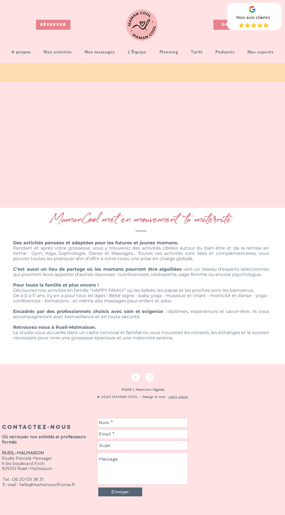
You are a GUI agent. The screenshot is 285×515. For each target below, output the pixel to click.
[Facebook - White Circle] (135, 377)
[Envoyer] (120, 491)
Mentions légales (150, 390)
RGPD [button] (126, 390)
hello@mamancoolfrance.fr (47, 484)
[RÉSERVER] (53, 25)
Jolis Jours (178, 397)
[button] (57, 51)
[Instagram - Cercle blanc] (149, 377)
